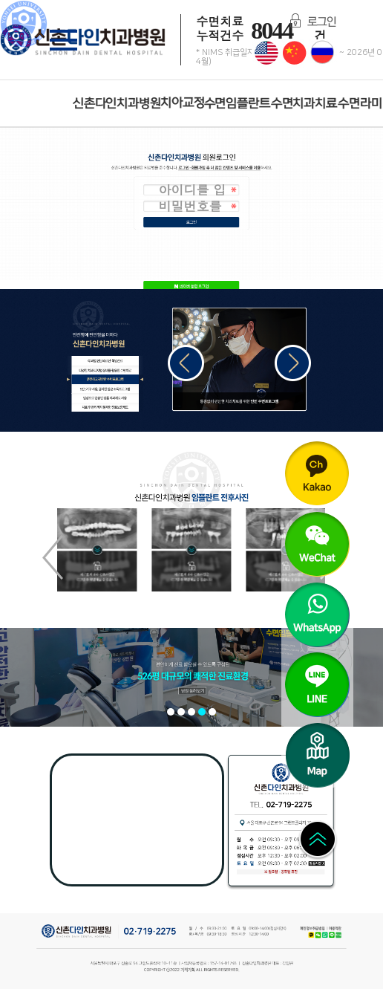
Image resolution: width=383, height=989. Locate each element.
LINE (332, 935)
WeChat (319, 935)
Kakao (311, 935)
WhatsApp (326, 935)
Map (294, 726)
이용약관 (331, 930)
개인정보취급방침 (312, 930)
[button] (293, 363)
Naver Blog (340, 935)
